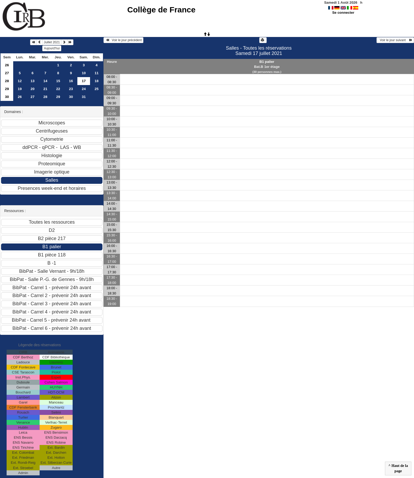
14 (45, 81)
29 (7, 89)
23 (71, 89)
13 (33, 81)
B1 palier (267, 62)
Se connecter (343, 13)
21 (45, 89)
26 (7, 65)
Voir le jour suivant (395, 40)
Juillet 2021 (52, 42)
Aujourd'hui (52, 48)
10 (84, 73)
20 (33, 89)
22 (58, 89)
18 (96, 81)
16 (71, 81)
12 (20, 81)
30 (7, 97)
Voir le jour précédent (123, 40)
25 (96, 89)
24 (84, 89)
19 (20, 89)
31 (84, 97)
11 (96, 73)
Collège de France (161, 9)
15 (58, 81)
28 (7, 81)
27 (7, 73)
